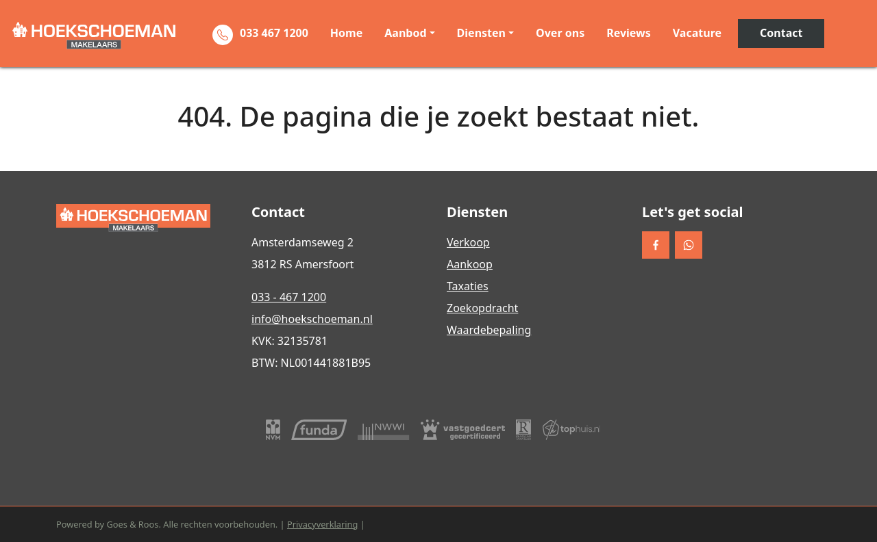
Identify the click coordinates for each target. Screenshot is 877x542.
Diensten (481, 32)
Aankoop (470, 264)
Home (346, 32)
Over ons (560, 32)
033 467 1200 (274, 32)
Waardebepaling (489, 329)
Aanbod (405, 32)
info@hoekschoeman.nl (312, 318)
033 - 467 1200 (288, 297)
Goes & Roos (132, 524)
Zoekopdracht (482, 307)
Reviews (628, 32)
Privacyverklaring (322, 524)
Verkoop (468, 242)
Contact (781, 32)
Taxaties (468, 286)
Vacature (697, 32)
